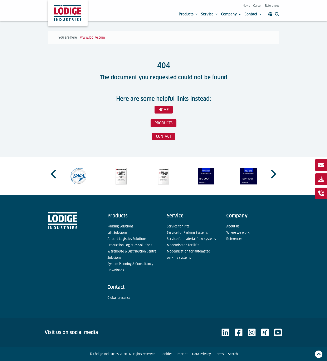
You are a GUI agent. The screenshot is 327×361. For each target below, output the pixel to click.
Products (188, 14)
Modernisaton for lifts (183, 245)
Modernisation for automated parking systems (188, 254)
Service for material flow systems (191, 239)
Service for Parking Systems (187, 233)
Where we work (238, 233)
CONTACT (163, 136)
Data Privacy (201, 354)
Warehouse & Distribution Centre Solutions (131, 254)
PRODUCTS (163, 123)
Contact (253, 14)
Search (233, 354)
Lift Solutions (117, 233)
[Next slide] (273, 174)
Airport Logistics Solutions (126, 239)
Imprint (182, 354)
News (246, 5)
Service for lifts (178, 226)
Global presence (118, 298)
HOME (163, 109)
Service (209, 14)
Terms (219, 354)
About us (232, 226)
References (272, 5)
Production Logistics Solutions (129, 245)
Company (231, 14)
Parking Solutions (120, 226)
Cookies (166, 354)
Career (257, 5)
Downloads (115, 270)
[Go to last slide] (54, 174)
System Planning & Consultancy (130, 264)
